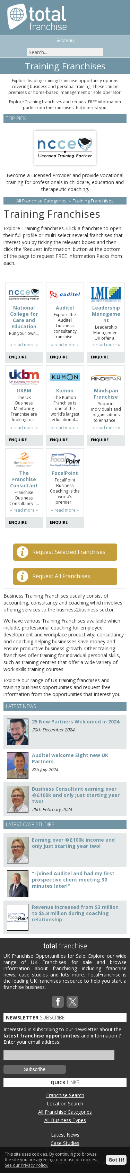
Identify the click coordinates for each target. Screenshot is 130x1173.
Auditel (65, 308)
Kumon (64, 391)
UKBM (24, 391)
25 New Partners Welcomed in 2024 (75, 721)
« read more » (24, 345)
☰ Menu (65, 40)
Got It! (116, 1159)
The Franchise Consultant (24, 479)
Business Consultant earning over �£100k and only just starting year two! (76, 795)
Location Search (65, 1103)
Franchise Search (65, 1095)
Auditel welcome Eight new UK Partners (70, 758)
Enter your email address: (31, 1042)
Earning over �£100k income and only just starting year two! (73, 842)
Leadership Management (106, 314)
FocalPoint (65, 473)
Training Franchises (93, 201)
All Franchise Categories (41, 201)
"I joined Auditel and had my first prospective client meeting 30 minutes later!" (73, 879)
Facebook (58, 1002)
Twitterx (72, 1002)
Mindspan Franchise (106, 394)
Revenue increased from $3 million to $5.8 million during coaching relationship (75, 913)
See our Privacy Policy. (26, 1165)
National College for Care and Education (24, 317)
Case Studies (65, 1143)
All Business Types (65, 1120)
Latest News (65, 1134)
